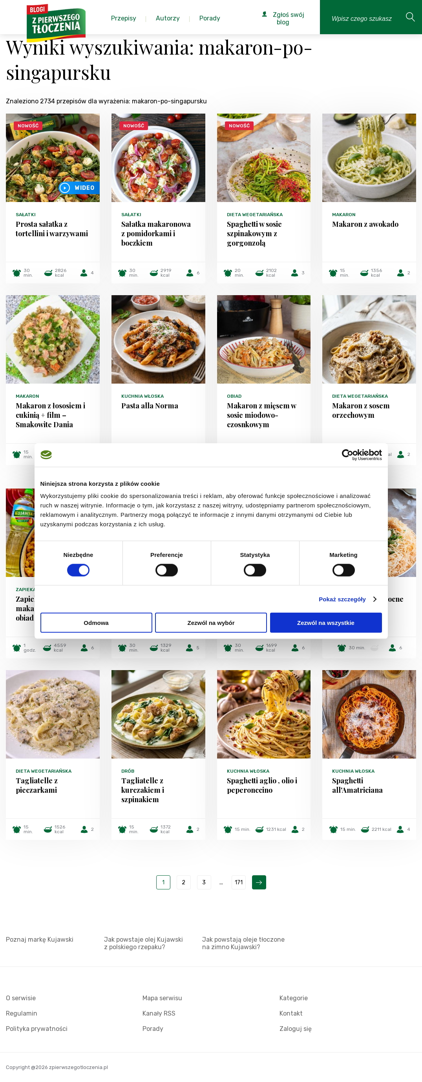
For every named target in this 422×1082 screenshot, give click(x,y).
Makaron (344, 214)
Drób (127, 771)
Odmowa (96, 622)
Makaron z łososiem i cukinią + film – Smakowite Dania (50, 415)
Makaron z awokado (365, 224)
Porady (152, 1028)
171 (239, 882)
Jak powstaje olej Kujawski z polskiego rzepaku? (143, 943)
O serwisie (21, 998)
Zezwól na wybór (210, 622)
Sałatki (26, 214)
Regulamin (21, 1013)
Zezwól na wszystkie (325, 622)
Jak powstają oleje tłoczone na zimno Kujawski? (243, 943)
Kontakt (291, 1013)
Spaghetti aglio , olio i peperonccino (262, 785)
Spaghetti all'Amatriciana (357, 785)
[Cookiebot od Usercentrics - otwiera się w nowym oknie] (347, 455)
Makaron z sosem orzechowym (361, 410)
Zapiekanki (30, 589)
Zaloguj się (296, 1028)
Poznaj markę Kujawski (39, 939)
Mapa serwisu (162, 998)
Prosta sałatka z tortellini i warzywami (52, 228)
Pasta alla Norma (149, 405)
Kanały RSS (158, 1013)
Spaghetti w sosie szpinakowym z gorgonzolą (254, 233)
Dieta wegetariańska (255, 214)
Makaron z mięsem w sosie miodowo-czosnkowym (261, 415)
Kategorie (294, 998)
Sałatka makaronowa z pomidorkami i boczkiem (156, 233)
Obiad (234, 396)
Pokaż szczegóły (342, 598)
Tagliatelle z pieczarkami (37, 785)
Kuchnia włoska (142, 396)
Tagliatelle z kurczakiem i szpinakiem (142, 790)
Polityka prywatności (37, 1028)
